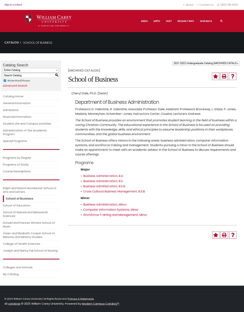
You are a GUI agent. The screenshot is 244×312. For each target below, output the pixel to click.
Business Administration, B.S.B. (104, 186)
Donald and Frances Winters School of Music (29, 224)
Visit (169, 21)
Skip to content (13, 4)
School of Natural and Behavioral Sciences (25, 214)
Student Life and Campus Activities (27, 124)
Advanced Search (15, 86)
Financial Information (17, 117)
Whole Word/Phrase (18, 80)
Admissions (10, 110)
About (188, 5)
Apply (156, 21)
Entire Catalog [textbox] (12, 70)
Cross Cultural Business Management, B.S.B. (114, 191)
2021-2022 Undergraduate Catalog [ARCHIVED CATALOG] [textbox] (206, 63)
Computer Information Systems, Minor (111, 210)
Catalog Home (13, 96)
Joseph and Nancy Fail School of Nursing (30, 250)
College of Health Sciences (21, 244)
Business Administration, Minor (105, 204)
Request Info (186, 21)
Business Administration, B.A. (103, 176)
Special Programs (15, 141)
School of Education (16, 205)
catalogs (14, 304)
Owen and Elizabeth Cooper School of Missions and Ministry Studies (29, 235)
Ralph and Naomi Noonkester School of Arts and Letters (29, 190)
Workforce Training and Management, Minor (115, 215)
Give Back (206, 21)
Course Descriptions (17, 171)
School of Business (19, 199)
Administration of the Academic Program (25, 132)
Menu (144, 21)
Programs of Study (16, 164)
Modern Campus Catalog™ (100, 304)
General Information (17, 103)
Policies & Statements (81, 299)
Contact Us (205, 5)
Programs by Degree (17, 158)
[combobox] (206, 63)
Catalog (11, 42)
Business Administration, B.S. (103, 181)
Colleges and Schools (18, 267)
